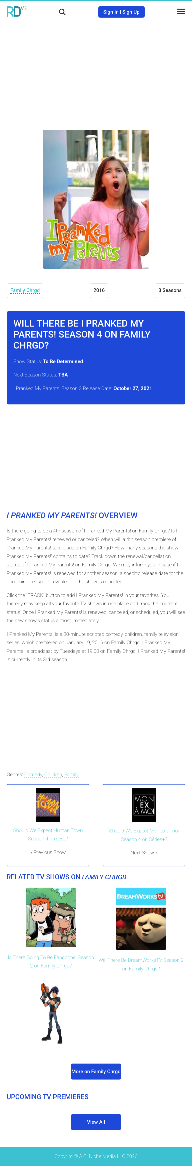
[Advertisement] (96, 71)
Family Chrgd (25, 290)
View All (96, 1122)
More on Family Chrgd (95, 1072)
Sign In (111, 12)
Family (71, 775)
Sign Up (131, 12)
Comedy (33, 775)
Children (53, 775)
